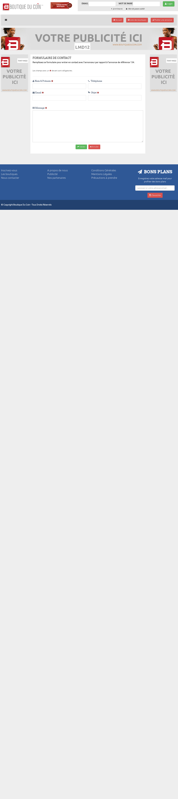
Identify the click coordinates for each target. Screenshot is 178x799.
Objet (93, 92)
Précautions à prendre (104, 177)
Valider (81, 147)
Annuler (94, 147)
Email (85, 3)
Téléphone (95, 81)
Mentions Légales (101, 174)
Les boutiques (9, 174)
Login (168, 3)
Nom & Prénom (43, 81)
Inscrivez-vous (9, 170)
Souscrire (155, 195)
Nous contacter (10, 177)
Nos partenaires (56, 177)
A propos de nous (57, 170)
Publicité (52, 174)
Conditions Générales (103, 170)
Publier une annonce (162, 20)
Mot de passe (125, 3)
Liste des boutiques (137, 20)
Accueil (117, 20)
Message (40, 108)
